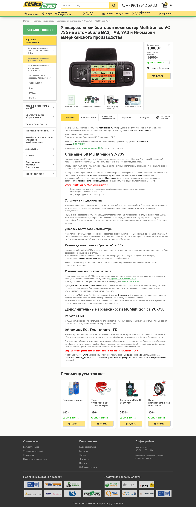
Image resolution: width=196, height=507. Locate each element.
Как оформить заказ (88, 447)
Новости (83, 463)
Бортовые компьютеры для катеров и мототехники (38, 68)
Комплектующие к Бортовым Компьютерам (39, 76)
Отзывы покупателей (33, 451)
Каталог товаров (31, 447)
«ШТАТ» (30, 88)
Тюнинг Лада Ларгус (36, 124)
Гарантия (83, 451)
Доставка (84, 459)
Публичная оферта (88, 467)
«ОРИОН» (31, 98)
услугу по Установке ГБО (90, 148)
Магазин (27, 21)
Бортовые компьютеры (44, 21)
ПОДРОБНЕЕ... (80, 144)
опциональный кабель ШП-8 (122, 279)
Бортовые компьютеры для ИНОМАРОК (74, 21)
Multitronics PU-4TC (130, 281)
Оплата (82, 455)
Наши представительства (35, 459)
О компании (28, 455)
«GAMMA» (31, 93)
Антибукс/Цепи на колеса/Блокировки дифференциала (39, 140)
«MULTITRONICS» (35, 83)
